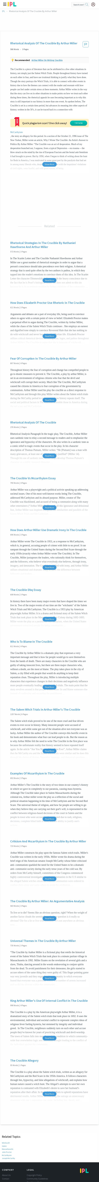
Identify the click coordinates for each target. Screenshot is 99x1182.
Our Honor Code (34, 1159)
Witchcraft (5, 1120)
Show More (49, 141)
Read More (49, 258)
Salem (4, 1123)
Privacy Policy (33, 1163)
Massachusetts (7, 1126)
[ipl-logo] (12, 5)
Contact (5, 1156)
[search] (86, 4)
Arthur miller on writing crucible (47, 60)
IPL (3, 11)
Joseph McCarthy (8, 1136)
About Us (6, 1152)
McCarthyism (79, 109)
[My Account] (94, 4)
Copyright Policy (34, 1152)
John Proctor (7, 1129)
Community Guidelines (37, 1156)
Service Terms (33, 1166)
